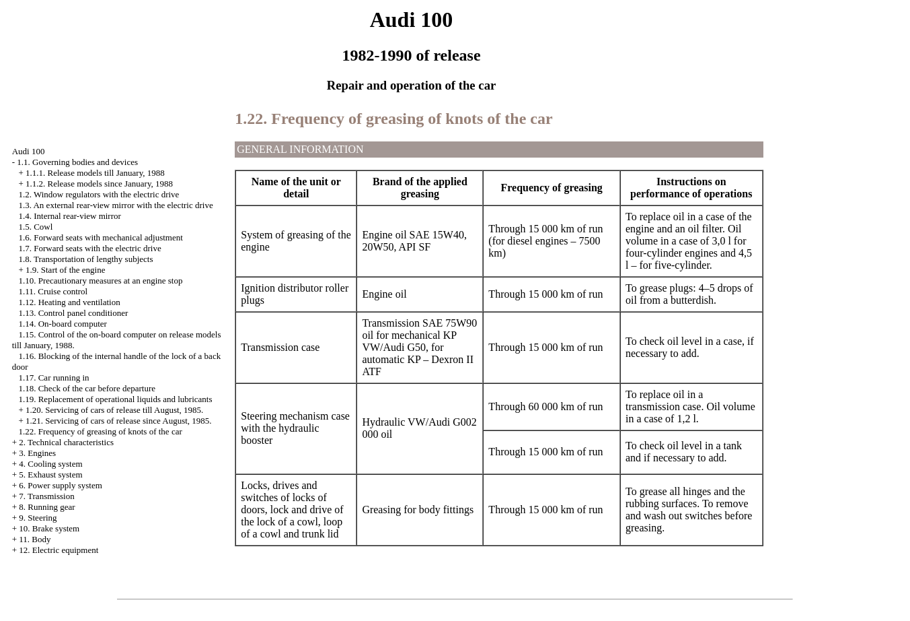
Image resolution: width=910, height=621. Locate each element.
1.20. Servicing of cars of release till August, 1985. (114, 410)
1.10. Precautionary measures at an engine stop (100, 280)
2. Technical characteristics (66, 442)
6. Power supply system (60, 485)
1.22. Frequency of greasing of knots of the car (100, 431)
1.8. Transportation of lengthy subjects (85, 259)
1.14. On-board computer (62, 324)
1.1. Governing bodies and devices (77, 162)
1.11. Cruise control (52, 291)
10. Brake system (49, 528)
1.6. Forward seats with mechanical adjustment (100, 237)
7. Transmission (46, 496)
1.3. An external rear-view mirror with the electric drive (115, 205)
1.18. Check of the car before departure (86, 388)
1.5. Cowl (35, 227)
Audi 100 (28, 151)
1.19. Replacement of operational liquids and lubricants (115, 399)
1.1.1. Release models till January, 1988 (95, 173)
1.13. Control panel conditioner (73, 313)
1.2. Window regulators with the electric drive (98, 194)
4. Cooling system (50, 464)
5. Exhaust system (50, 474)
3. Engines (37, 453)
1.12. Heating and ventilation (69, 302)
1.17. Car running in (53, 377)
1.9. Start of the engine (65, 270)
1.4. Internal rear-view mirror (69, 216)
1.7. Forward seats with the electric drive (89, 248)
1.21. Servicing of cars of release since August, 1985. (119, 421)
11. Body (34, 539)
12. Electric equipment (58, 550)
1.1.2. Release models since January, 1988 (99, 183)
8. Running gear (47, 507)
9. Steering (37, 518)
